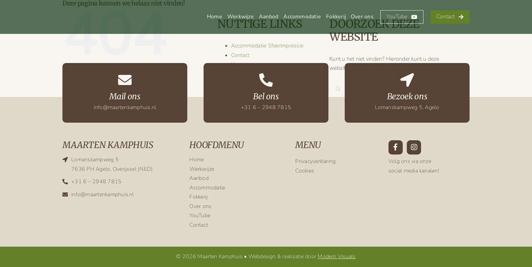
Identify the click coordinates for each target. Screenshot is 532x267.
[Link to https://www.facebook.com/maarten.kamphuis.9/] (395, 147)
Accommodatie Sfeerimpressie (267, 45)
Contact (240, 55)
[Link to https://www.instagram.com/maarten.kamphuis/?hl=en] (414, 147)
